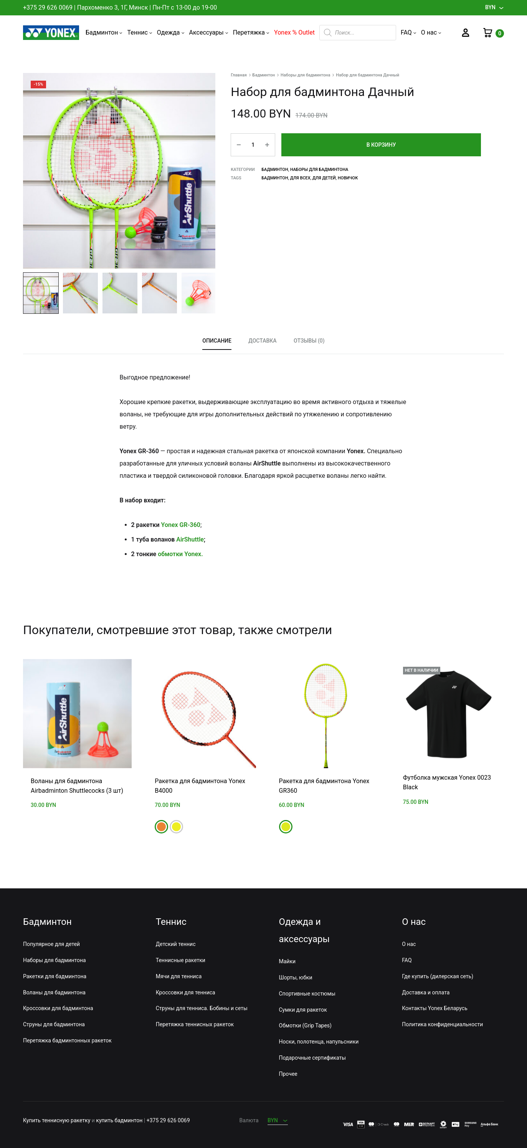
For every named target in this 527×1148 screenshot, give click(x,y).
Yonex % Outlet (294, 32)
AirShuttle (190, 539)
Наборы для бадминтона (305, 75)
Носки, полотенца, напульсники (319, 1042)
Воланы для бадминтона (54, 992)
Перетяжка (251, 32)
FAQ (408, 32)
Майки (287, 961)
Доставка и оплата (425, 992)
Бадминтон (104, 32)
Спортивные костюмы (307, 993)
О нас (431, 32)
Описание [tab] (216, 341)
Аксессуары (208, 32)
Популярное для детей (51, 944)
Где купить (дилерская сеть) (437, 976)
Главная (239, 75)
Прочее (288, 1073)
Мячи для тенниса (179, 976)
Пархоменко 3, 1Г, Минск (112, 7)
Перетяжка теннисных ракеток (195, 1024)
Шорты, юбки (295, 977)
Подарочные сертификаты (312, 1057)
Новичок (348, 178)
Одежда (171, 32)
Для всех (300, 178)
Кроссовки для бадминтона (58, 1008)
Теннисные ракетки (180, 960)
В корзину (381, 145)
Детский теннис (176, 944)
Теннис (139, 32)
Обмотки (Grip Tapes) (305, 1025)
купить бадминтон (119, 1120)
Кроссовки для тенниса (185, 992)
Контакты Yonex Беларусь (434, 1008)
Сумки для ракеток (303, 1009)
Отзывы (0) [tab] (309, 341)
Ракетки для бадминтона (54, 976)
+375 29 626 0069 (48, 7)
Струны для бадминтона (54, 1024)
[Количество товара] (252, 145)
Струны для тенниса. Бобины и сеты (202, 1008)
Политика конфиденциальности (442, 1024)
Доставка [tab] (262, 341)
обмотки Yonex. (180, 554)
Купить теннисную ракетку (56, 1120)
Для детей (324, 178)
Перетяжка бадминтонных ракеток (67, 1040)
